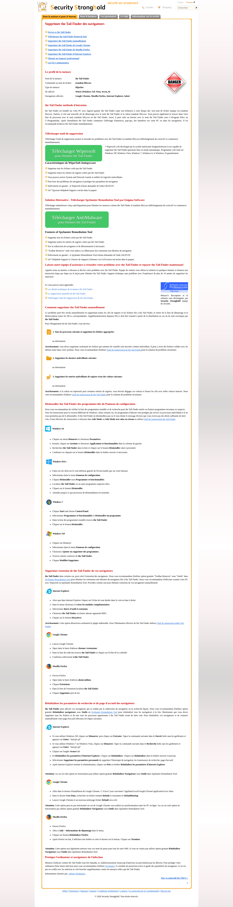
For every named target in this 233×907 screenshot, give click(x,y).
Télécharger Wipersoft (74, 153)
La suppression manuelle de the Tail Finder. (67, 293)
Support (92, 891)
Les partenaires (108, 16)
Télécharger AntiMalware (77, 219)
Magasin (84, 891)
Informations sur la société (145, 16)
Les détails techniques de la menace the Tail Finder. (70, 289)
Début (65, 891)
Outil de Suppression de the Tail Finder (124, 350)
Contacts (123, 891)
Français (190, 2)
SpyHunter (110, 866)
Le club (124, 16)
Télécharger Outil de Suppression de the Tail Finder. (70, 298)
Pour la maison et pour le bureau (59, 16)
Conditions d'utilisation (108, 891)
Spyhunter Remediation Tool (57, 579)
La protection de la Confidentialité (144, 891)
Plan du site (166, 891)
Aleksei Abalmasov (77, 873)
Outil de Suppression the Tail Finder (159, 419)
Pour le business (88, 16)
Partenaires (74, 891)
